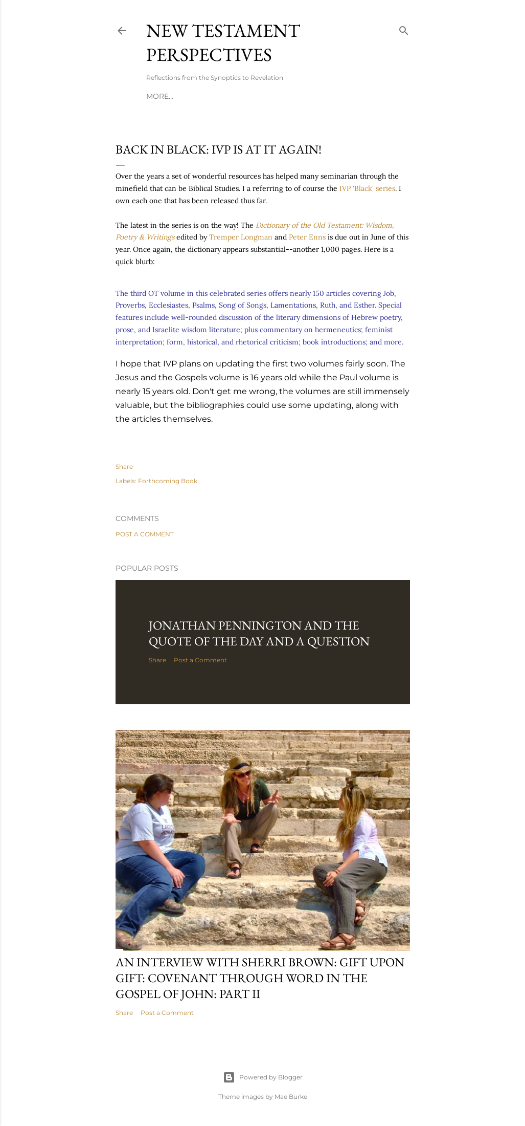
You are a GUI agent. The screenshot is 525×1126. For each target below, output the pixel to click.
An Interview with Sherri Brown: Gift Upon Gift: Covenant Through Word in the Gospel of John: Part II (260, 978)
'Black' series (367, 188)
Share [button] (124, 466)
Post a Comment (145, 534)
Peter (308, 237)
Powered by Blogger (263, 1077)
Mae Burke (291, 1096)
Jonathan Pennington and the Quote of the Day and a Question (259, 633)
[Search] (404, 28)
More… (159, 96)
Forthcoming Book (167, 481)
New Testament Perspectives (223, 42)
